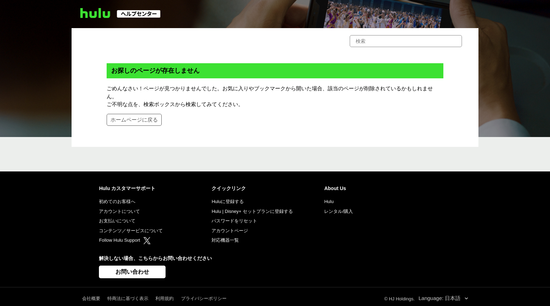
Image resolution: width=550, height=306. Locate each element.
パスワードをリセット (234, 220)
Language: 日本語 (440, 298)
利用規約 (164, 298)
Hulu (329, 201)
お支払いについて (117, 220)
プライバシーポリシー (204, 298)
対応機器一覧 (225, 240)
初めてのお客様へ (117, 201)
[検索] (406, 41)
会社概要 (91, 298)
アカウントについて (119, 211)
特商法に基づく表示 (127, 298)
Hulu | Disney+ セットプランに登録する (252, 211)
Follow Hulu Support (124, 240)
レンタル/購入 (338, 211)
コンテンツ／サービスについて (131, 230)
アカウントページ (230, 230)
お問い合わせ (132, 272)
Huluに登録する (228, 201)
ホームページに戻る (134, 120)
